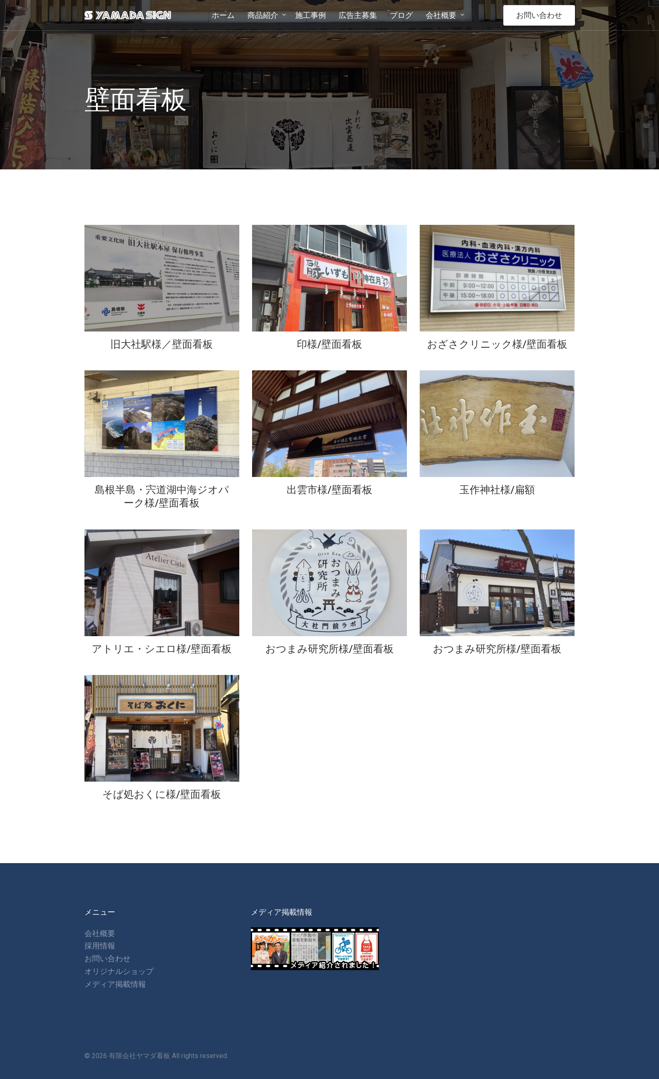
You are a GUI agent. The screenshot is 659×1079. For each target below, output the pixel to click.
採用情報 (99, 945)
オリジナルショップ (119, 971)
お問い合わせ (539, 15)
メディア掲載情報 (115, 984)
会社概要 (99, 933)
